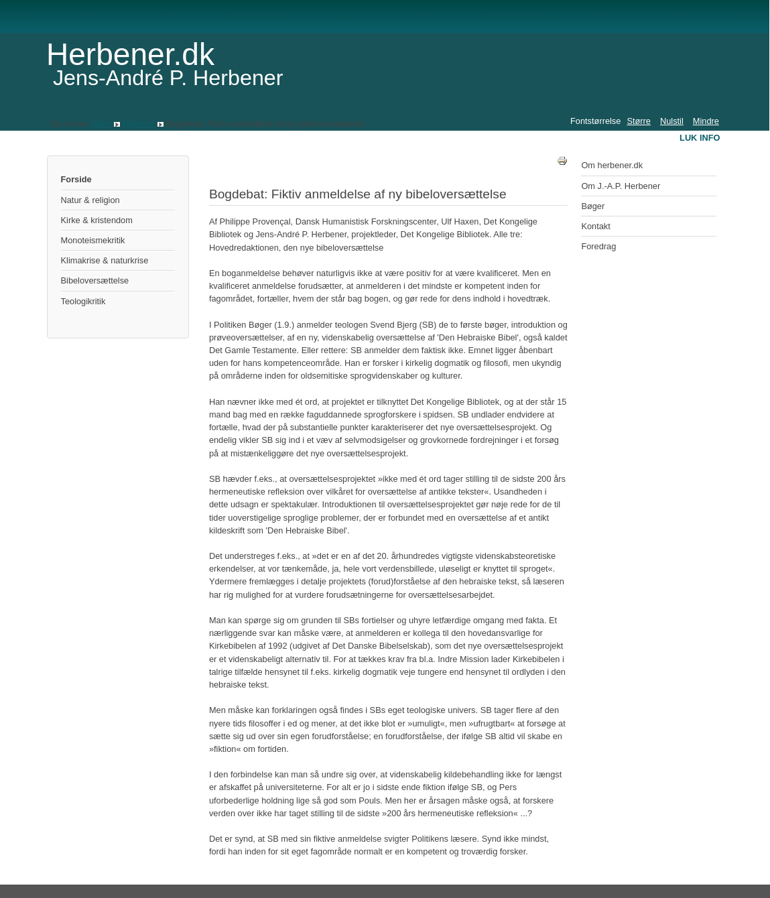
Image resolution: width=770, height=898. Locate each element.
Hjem (102, 124)
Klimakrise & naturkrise (105, 260)
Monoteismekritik (93, 240)
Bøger (592, 206)
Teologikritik (83, 301)
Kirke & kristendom (97, 220)
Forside (76, 179)
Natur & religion (90, 200)
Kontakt (595, 226)
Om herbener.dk (612, 165)
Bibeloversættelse (95, 280)
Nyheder (139, 124)
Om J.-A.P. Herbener (620, 186)
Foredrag (598, 246)
